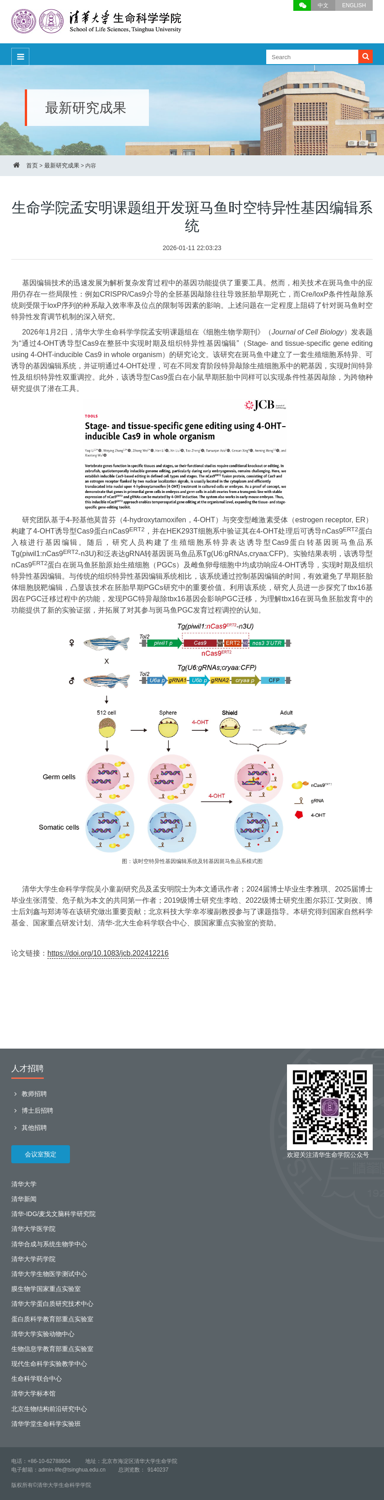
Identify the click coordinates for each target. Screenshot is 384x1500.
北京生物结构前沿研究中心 (49, 1408)
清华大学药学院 (33, 1259)
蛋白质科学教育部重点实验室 (52, 1319)
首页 (32, 165)
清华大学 (24, 1184)
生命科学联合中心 (36, 1378)
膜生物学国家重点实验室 (46, 1288)
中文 (323, 5)
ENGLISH (354, 5)
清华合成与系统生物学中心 (49, 1244)
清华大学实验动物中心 (42, 1333)
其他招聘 (29, 1127)
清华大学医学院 (33, 1228)
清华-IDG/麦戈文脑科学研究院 (53, 1213)
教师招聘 (29, 1093)
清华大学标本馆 (33, 1393)
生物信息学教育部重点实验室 (52, 1348)
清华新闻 (24, 1199)
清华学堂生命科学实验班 (46, 1423)
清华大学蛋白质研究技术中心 (52, 1303)
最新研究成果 (61, 165)
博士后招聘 (32, 1110)
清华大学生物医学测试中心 (49, 1273)
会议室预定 (40, 1154)
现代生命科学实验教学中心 (49, 1363)
